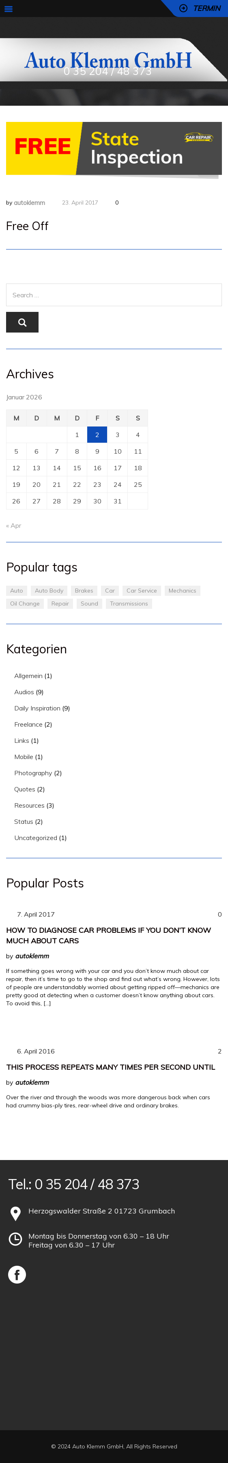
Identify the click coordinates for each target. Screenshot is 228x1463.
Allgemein (28, 676)
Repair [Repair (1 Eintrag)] (60, 603)
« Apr (13, 525)
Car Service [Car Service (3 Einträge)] (142, 590)
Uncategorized (35, 838)
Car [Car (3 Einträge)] (110, 590)
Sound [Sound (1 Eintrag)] (89, 603)
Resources (29, 805)
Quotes (24, 789)
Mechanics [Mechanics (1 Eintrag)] (182, 590)
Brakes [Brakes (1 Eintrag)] (84, 590)
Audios (24, 692)
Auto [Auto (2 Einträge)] (16, 590)
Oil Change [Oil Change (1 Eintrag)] (25, 603)
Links (21, 740)
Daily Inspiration (37, 708)
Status (23, 821)
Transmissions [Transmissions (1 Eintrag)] (129, 603)
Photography (33, 773)
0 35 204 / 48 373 (108, 71)
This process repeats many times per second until (110, 1067)
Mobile (23, 757)
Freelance (28, 724)
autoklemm (29, 203)
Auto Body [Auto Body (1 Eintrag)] (49, 590)
